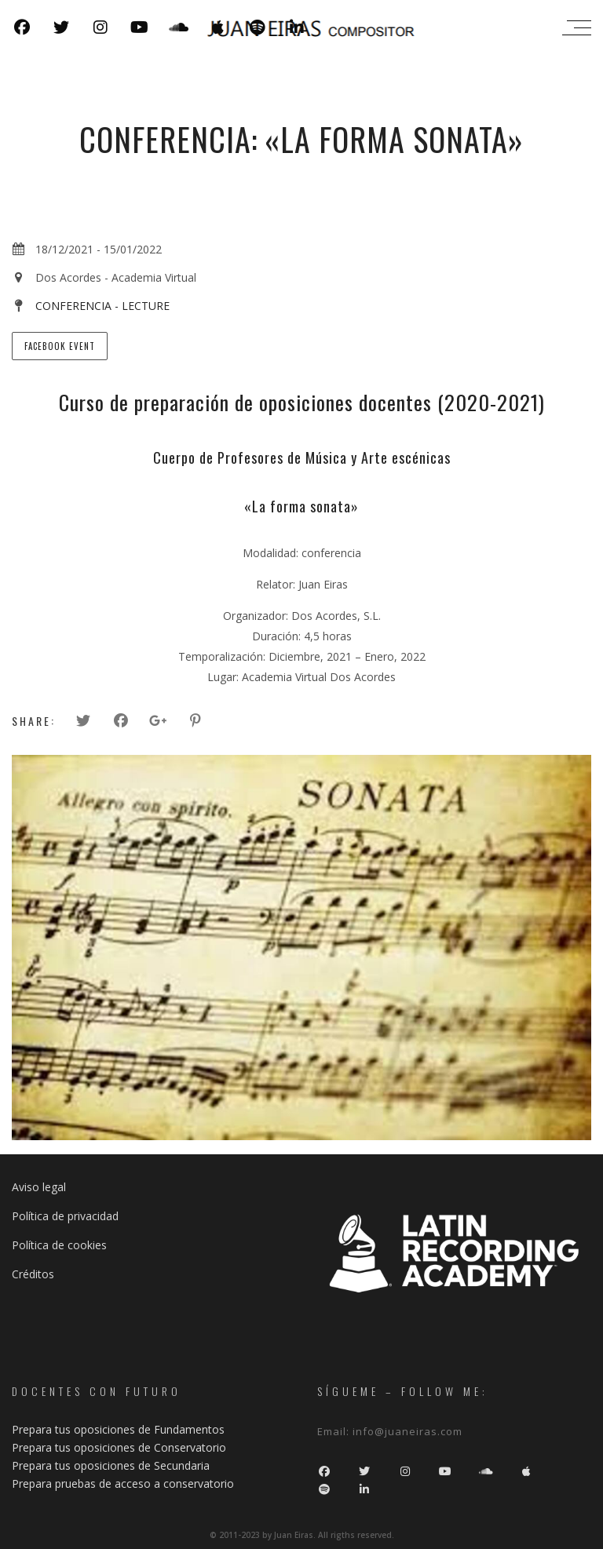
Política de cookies (59, 1244)
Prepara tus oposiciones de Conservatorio (119, 1447)
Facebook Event (59, 346)
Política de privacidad (65, 1215)
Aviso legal (39, 1186)
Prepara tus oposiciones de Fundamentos (118, 1429)
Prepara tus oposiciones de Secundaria (111, 1465)
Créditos (33, 1274)
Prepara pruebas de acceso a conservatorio (123, 1483)
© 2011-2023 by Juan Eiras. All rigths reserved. (302, 1534)
